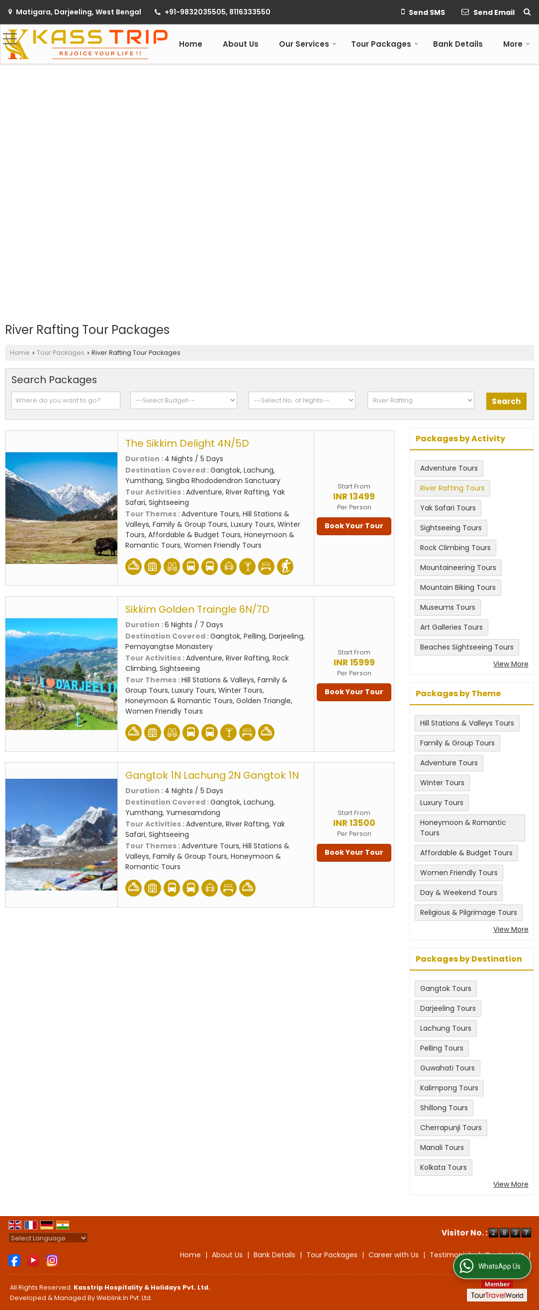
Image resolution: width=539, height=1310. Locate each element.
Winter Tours (442, 783)
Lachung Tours (445, 1028)
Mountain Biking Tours (458, 587)
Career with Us (393, 1255)
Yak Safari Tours (448, 508)
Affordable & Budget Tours (466, 853)
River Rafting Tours (452, 488)
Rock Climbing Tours (455, 548)
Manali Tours (442, 1147)
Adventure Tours (449, 468)
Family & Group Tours (457, 743)
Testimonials (452, 1255)
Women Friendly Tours (459, 873)
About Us (241, 44)
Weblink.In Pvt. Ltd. (124, 1298)
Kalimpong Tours (449, 1088)
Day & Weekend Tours (458, 893)
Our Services (308, 44)
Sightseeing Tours (451, 528)
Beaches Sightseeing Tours (467, 647)
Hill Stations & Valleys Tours (467, 723)
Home (190, 44)
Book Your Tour (354, 526)
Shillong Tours (444, 1108)
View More (511, 664)
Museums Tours (447, 607)
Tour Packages (385, 44)
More (516, 44)
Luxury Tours (441, 803)
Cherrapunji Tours (451, 1128)
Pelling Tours (441, 1048)
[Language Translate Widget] (48, 1238)
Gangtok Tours (445, 988)
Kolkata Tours (443, 1167)
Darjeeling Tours (448, 1008)
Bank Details (458, 44)
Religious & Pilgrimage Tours (468, 912)
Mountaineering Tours (458, 568)
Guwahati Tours (447, 1068)
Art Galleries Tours (451, 627)
